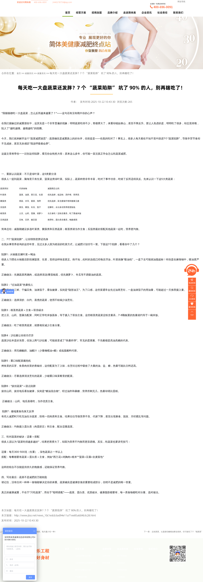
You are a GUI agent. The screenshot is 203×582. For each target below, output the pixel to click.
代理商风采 (122, 569)
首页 (67, 12)
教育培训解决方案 (83, 569)
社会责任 (162, 12)
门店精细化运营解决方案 (86, 562)
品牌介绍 (106, 555)
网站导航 (181, 1)
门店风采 (121, 577)
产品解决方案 (81, 577)
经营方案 (81, 12)
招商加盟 (106, 562)
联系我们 (178, 12)
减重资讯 (31, 73)
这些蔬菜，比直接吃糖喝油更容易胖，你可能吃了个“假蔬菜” (175, 531)
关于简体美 (122, 555)
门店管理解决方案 (83, 555)
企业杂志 (121, 562)
